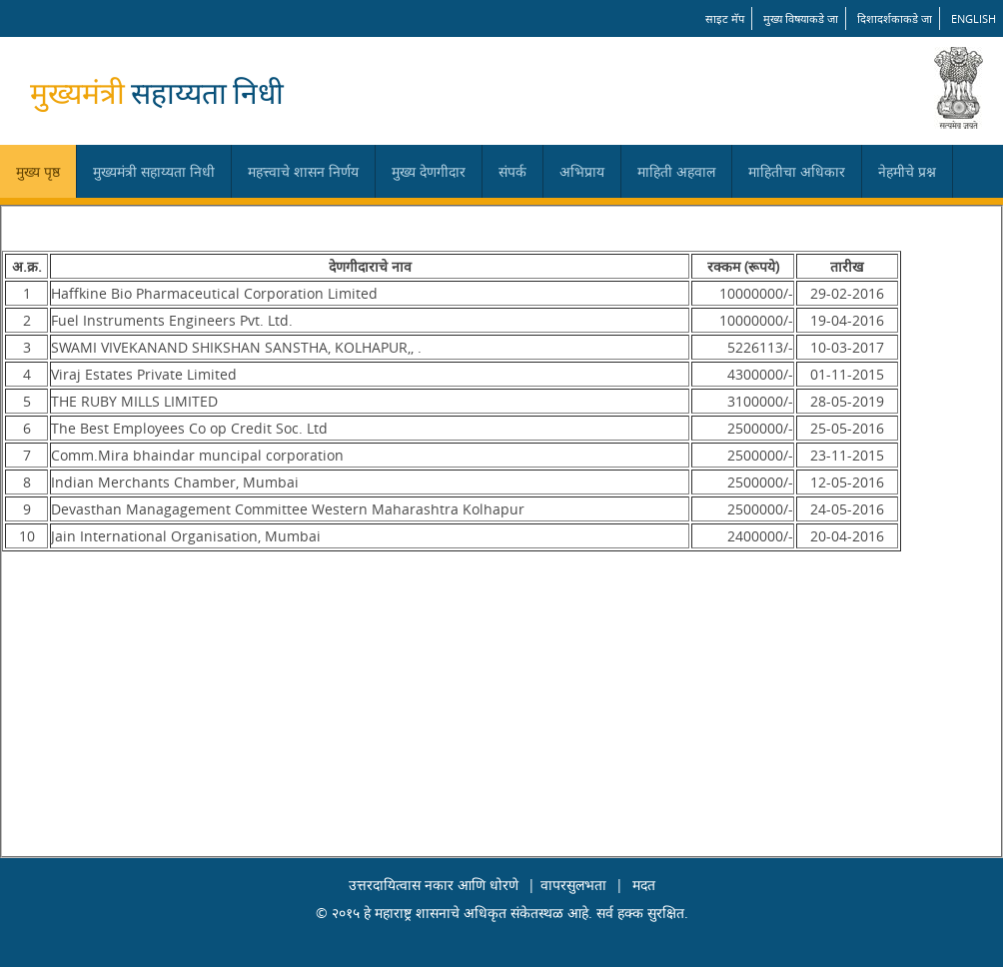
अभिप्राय (581, 171)
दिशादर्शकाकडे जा (894, 18)
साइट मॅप (724, 18)
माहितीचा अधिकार (796, 171)
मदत (643, 884)
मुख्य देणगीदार (429, 171)
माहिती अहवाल (676, 171)
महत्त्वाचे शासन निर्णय (303, 171)
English (973, 18)
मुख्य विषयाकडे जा (800, 18)
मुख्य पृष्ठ (38, 171)
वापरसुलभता (573, 884)
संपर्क (512, 171)
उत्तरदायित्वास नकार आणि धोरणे (433, 884)
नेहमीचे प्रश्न (907, 171)
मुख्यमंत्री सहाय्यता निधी (154, 171)
